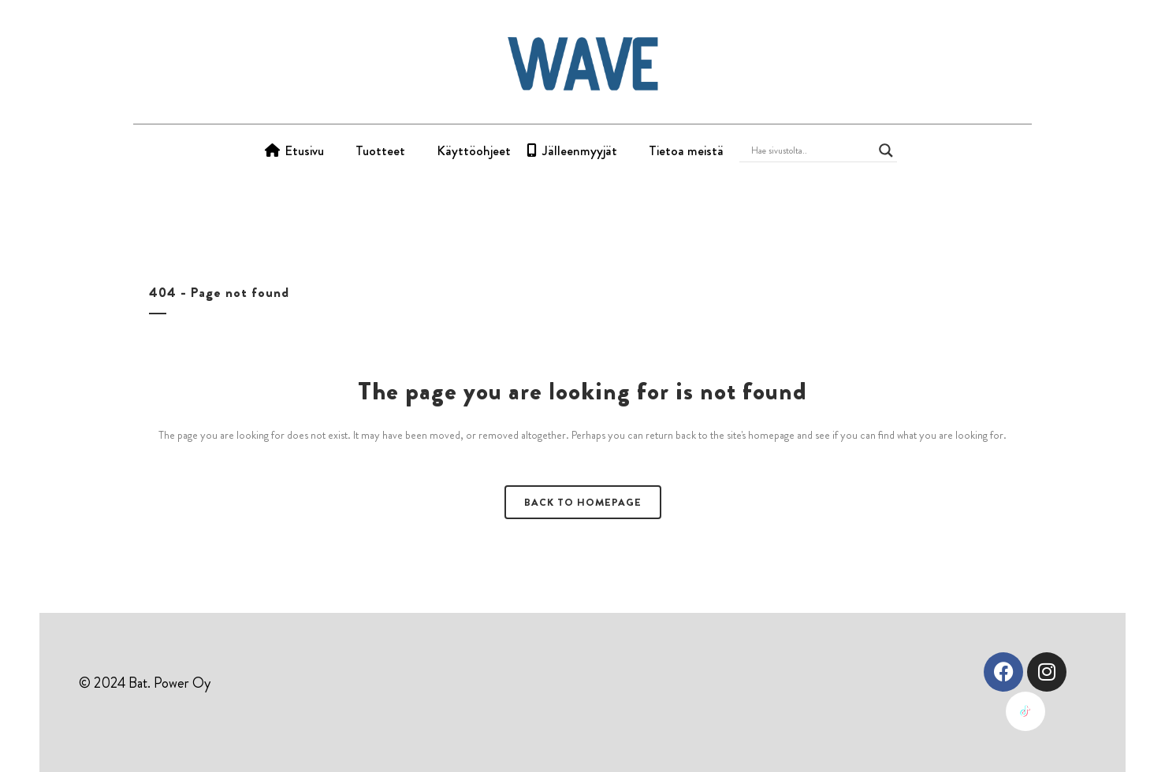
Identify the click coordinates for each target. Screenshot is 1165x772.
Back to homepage (583, 502)
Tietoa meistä (686, 150)
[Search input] (811, 150)
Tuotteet (380, 150)
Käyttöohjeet (474, 150)
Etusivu (304, 150)
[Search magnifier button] (886, 150)
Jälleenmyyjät (579, 150)
